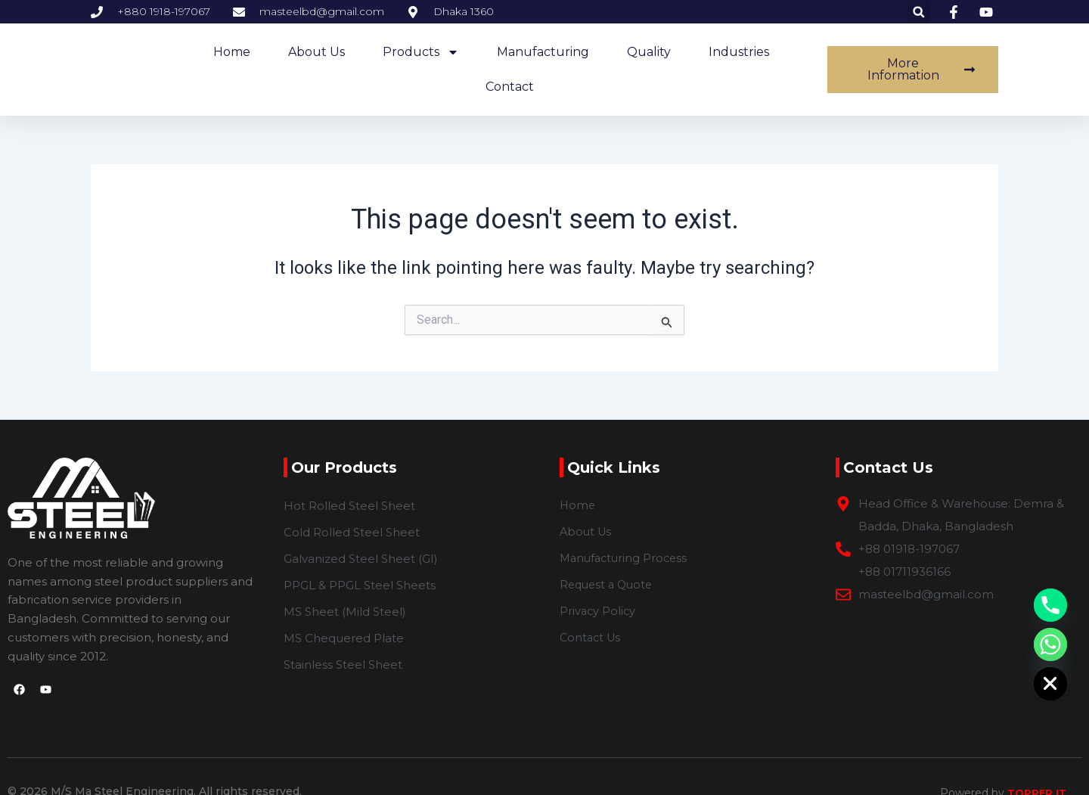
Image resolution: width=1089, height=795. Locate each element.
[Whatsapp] (1050, 644)
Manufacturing (543, 52)
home (231, 52)
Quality (649, 52)
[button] (918, 11)
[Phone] (1050, 605)
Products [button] (421, 52)
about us (316, 52)
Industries (739, 52)
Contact (510, 86)
